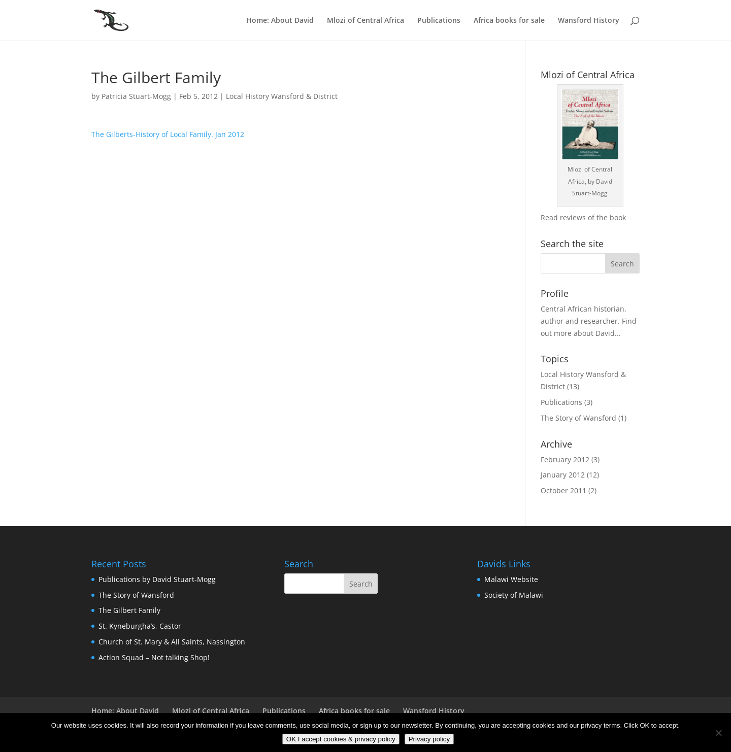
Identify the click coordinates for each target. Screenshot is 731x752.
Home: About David (280, 21)
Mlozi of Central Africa (365, 21)
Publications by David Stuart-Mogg (157, 579)
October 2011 (563, 490)
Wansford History (588, 21)
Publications (438, 21)
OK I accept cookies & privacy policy (340, 739)
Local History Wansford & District (282, 96)
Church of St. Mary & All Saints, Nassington (171, 641)
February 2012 (565, 459)
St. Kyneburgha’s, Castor (139, 626)
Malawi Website (511, 579)
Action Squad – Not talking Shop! (154, 657)
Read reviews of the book (583, 217)
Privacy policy (429, 739)
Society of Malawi (513, 595)
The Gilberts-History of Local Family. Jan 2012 (167, 134)
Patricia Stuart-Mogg (136, 96)
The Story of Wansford (578, 418)
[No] (718, 733)
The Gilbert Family (129, 610)
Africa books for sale (509, 21)
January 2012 (563, 475)
